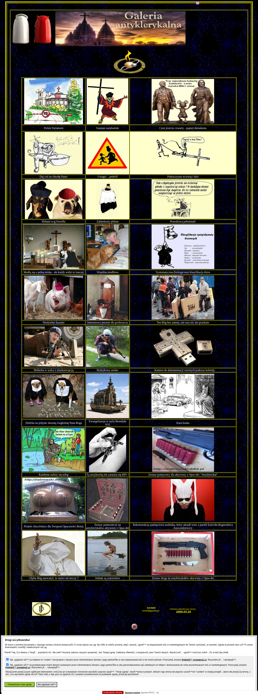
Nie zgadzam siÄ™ (47, 684)
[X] (157, 693)
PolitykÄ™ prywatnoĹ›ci (194, 660)
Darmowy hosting (132, 693)
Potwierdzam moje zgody (20, 684)
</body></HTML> (129, 18)
